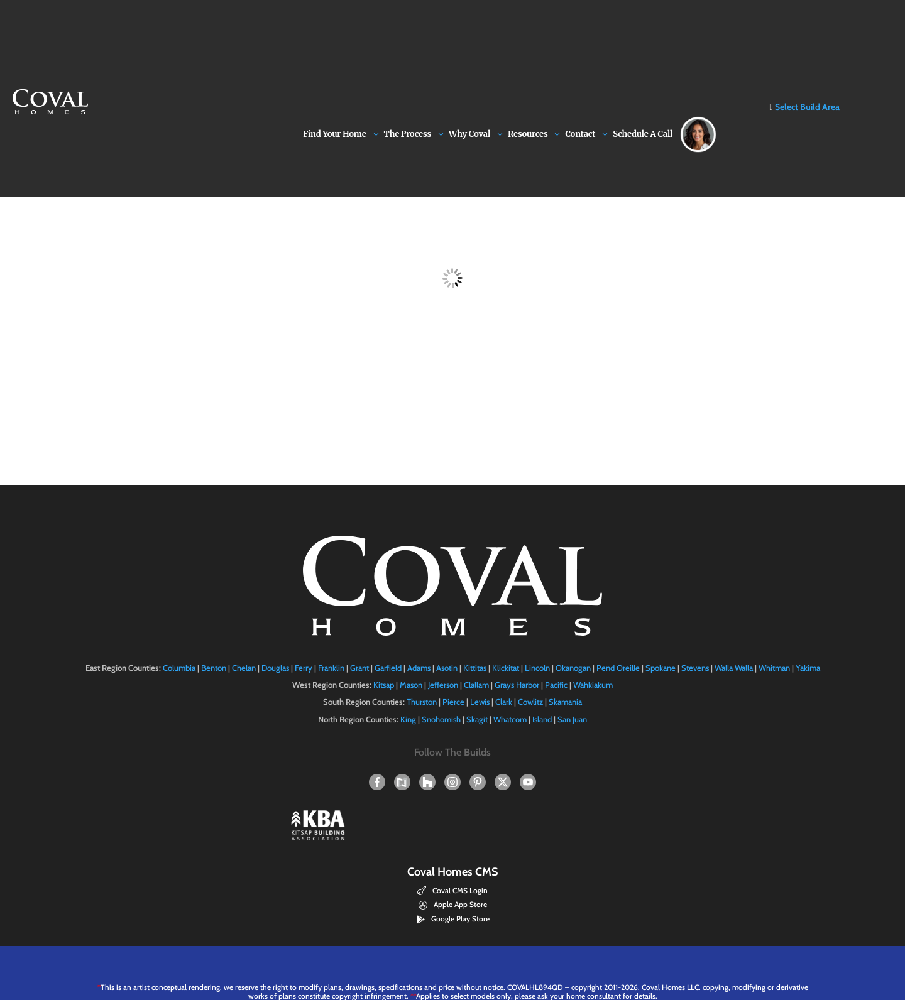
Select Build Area (804, 33)
